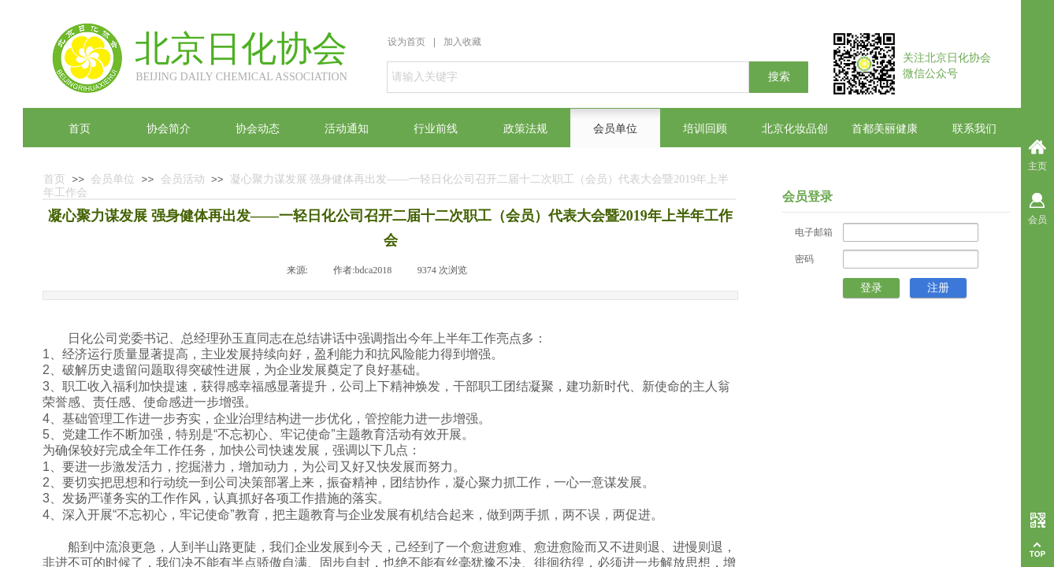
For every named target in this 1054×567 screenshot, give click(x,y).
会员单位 (113, 179)
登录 (871, 288)
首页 (54, 179)
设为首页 (406, 41)
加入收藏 (462, 41)
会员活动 (183, 179)
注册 (938, 288)
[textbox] (568, 77)
